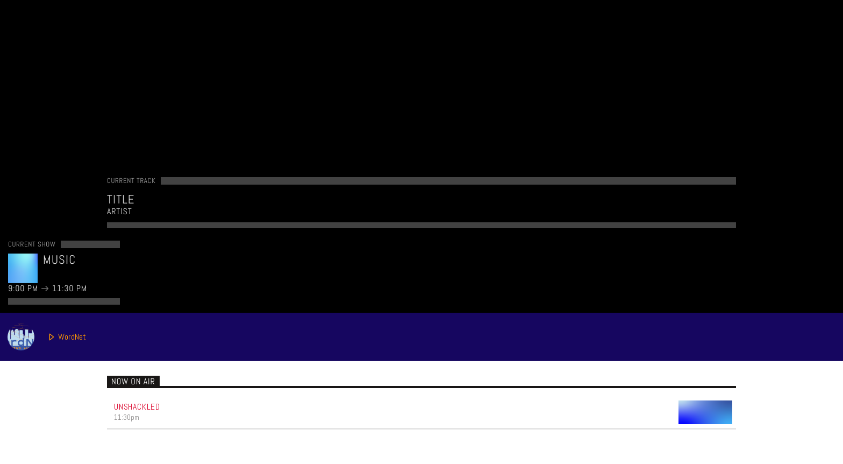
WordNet (47, 337)
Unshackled (137, 406)
